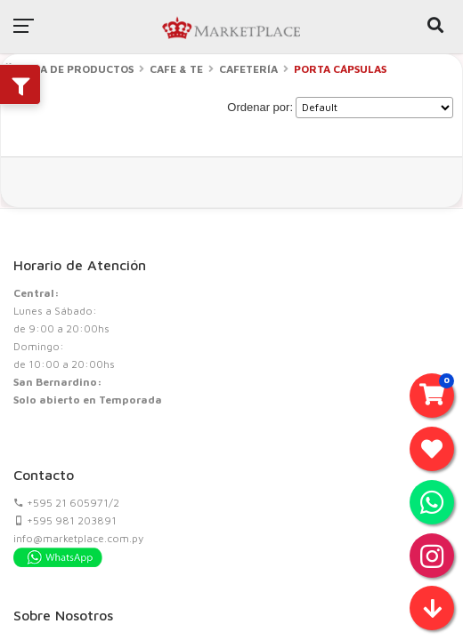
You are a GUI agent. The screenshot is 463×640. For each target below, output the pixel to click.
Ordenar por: (260, 107)
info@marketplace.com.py (78, 538)
